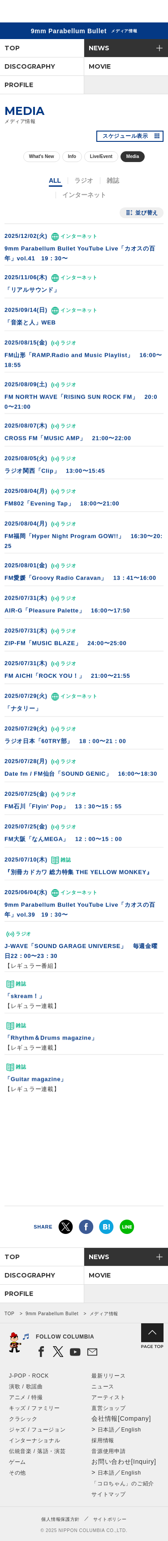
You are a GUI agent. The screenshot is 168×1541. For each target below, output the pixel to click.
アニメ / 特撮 (26, 1397)
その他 (17, 1473)
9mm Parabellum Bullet (52, 1313)
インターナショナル (34, 1440)
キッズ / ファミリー (34, 1408)
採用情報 (102, 1440)
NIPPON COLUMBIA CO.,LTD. (49, 12)
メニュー (153, 12)
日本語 (106, 1430)
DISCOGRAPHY (29, 66)
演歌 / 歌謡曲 (26, 1386)
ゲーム (17, 1462)
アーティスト (108, 1397)
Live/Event (101, 156)
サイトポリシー (110, 1519)
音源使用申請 (108, 1451)
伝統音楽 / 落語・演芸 (37, 1451)
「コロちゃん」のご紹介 (122, 1483)
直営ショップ (108, 1408)
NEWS (99, 48)
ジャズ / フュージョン (37, 1430)
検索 (130, 12)
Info (72, 156)
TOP (12, 48)
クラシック (23, 1419)
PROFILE (18, 85)
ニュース (102, 1386)
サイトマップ (108, 1494)
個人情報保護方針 (60, 1519)
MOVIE (100, 66)
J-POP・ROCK (29, 1376)
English (131, 1430)
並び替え (146, 213)
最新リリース (108, 1376)
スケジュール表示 (125, 136)
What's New (41, 156)
